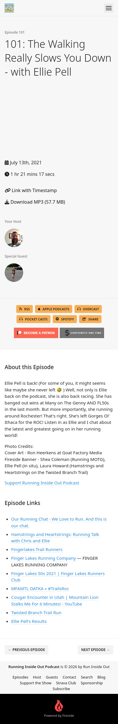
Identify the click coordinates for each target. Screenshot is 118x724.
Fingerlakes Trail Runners (37, 549)
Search (87, 677)
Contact (69, 677)
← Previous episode (26, 649)
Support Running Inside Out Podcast (42, 483)
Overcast (88, 309)
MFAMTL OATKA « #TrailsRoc (40, 588)
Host (37, 677)
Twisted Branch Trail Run (36, 612)
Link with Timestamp (31, 190)
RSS (24, 309)
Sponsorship (92, 682)
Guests (52, 677)
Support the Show (35, 682)
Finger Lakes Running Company (44, 558)
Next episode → (95, 649)
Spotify (65, 319)
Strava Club (66, 682)
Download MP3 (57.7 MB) (35, 202)
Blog (101, 677)
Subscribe (61, 688)
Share (90, 319)
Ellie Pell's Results (29, 621)
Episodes (20, 677)
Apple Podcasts (53, 309)
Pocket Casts (33, 319)
